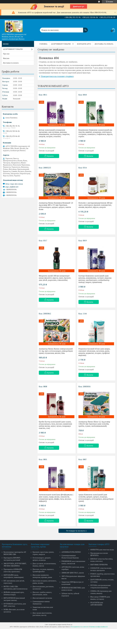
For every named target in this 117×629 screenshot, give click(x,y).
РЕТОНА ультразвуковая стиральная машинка (100, 586)
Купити (50, 156)
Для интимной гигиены (42, 598)
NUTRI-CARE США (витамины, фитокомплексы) (15, 587)
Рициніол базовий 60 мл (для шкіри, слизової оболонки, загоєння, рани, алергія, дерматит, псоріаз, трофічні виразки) (94, 352)
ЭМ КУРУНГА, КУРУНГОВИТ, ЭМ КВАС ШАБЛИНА (15, 564)
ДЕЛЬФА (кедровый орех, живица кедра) (14, 593)
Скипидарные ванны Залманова (41, 602)
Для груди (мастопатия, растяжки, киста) (42, 614)
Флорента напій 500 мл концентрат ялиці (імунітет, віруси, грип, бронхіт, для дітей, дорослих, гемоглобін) (55, 278)
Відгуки (6, 58)
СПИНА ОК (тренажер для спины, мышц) (101, 592)
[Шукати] (85, 28)
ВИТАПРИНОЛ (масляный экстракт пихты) (14, 599)
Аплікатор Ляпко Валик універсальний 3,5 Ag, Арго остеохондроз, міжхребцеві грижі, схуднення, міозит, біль (56, 351)
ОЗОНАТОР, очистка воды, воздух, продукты (101, 569)
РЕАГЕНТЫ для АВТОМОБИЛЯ (96, 603)
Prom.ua (69, 624)
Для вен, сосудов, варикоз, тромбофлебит (43, 570)
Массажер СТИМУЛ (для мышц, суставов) (100, 598)
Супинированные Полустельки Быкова (70, 556)
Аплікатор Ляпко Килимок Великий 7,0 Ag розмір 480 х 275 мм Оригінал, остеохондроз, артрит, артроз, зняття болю (56, 206)
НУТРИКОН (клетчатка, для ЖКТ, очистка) (15, 605)
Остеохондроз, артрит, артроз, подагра (42, 559)
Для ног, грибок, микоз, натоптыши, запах (42, 593)
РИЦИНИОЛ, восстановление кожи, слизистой (73, 562)
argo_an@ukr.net (11, 187)
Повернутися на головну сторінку (57, 76)
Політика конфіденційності (98, 627)
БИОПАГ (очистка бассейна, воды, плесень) (101, 560)
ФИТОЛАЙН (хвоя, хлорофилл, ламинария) (14, 576)
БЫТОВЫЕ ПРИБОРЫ (99, 564)
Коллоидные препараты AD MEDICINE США (15, 553)
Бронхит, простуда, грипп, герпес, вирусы (43, 553)
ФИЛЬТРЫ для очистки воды (102, 549)
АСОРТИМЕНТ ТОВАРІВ (61, 44)
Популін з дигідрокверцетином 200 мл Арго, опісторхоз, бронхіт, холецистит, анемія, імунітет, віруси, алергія (95, 205)
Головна (43, 44)
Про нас (6, 54)
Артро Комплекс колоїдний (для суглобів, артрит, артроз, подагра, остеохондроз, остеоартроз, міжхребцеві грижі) (95, 497)
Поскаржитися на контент (79, 627)
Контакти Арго (84, 44)
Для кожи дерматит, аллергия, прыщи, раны (42, 576)
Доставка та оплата (104, 44)
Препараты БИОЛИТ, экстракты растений (12, 559)
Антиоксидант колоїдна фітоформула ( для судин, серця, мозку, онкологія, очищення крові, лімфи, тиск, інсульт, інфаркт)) (56, 497)
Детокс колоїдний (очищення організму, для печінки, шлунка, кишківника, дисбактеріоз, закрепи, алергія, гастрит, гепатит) (54, 133)
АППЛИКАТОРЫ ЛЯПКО (71, 552)
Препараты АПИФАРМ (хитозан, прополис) (13, 570)
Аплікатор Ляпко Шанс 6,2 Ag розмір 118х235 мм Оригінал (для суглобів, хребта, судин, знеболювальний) (94, 424)
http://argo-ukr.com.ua (14, 184)
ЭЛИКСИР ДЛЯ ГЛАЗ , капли (72, 573)
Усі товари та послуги (75, 531)
